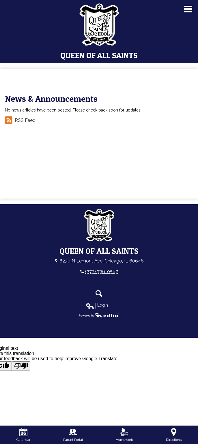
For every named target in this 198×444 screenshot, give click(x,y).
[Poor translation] (21, 366)
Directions (174, 435)
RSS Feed (20, 120)
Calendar (23, 435)
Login (97, 305)
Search (99, 293)
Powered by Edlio (99, 315)
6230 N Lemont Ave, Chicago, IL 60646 (101, 261)
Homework (124, 435)
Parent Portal (73, 435)
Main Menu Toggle (188, 9)
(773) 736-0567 (101, 271)
